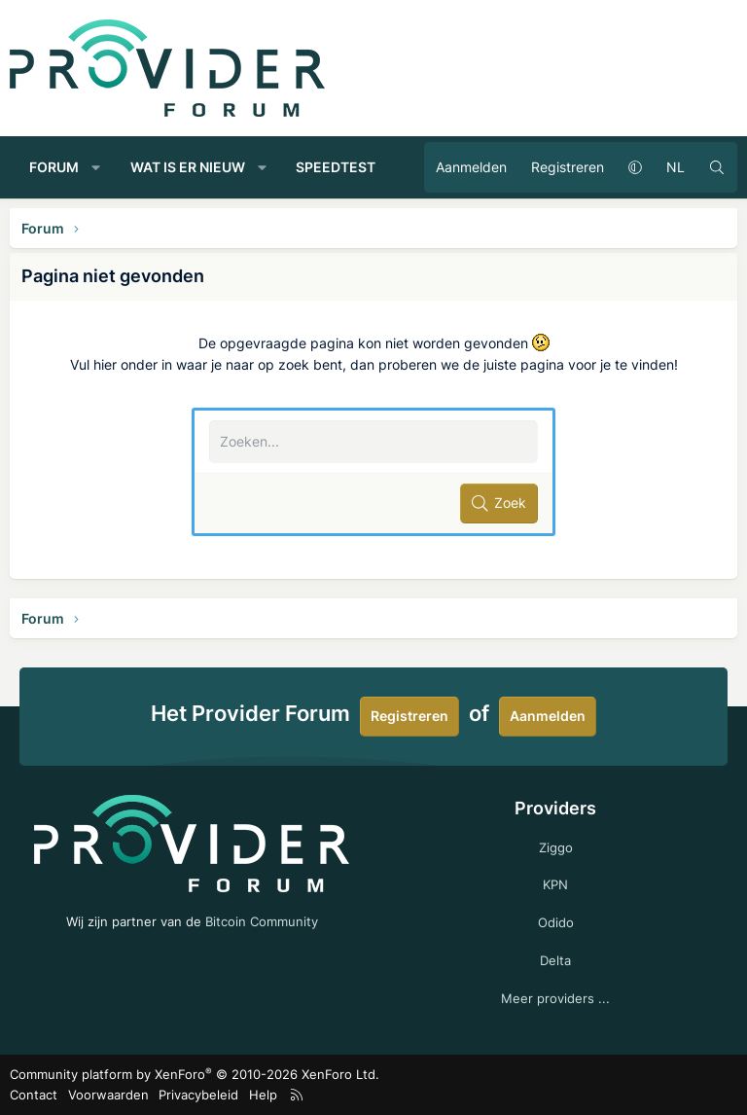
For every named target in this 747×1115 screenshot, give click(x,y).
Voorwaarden (108, 1094)
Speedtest (335, 167)
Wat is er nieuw (187, 167)
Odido (556, 922)
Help (263, 1094)
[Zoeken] (716, 167)
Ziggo (556, 847)
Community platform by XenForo (194, 1074)
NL (675, 167)
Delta (555, 960)
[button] (96, 167)
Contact (33, 1094)
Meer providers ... (555, 998)
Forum (54, 167)
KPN (555, 884)
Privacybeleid (198, 1094)
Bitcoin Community (261, 921)
